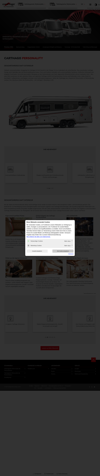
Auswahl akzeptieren (37, 251)
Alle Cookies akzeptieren (63, 251)
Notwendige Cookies (35, 241)
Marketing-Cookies (35, 245)
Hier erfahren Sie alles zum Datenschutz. (38, 236)
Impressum (71, 253)
